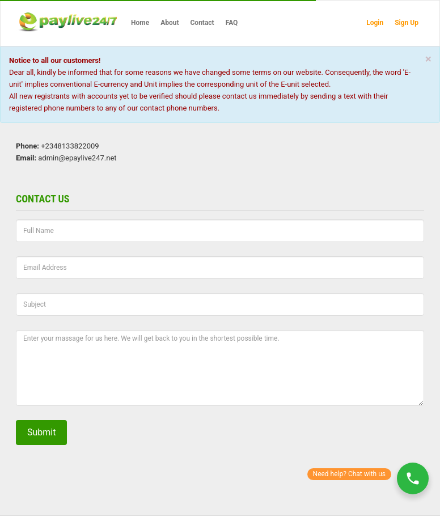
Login (374, 23)
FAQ (232, 23)
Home (140, 23)
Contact (202, 23)
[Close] (428, 59)
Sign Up (406, 23)
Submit (41, 432)
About (169, 23)
